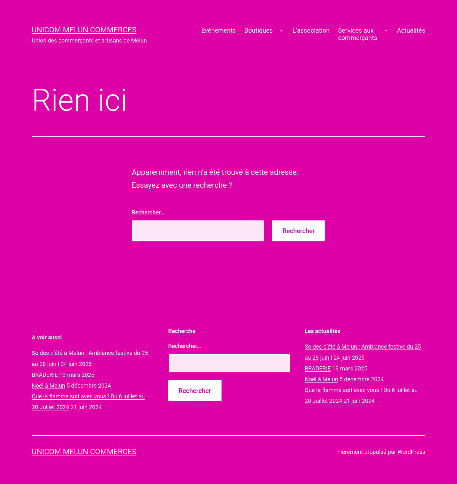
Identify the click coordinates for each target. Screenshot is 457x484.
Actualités (411, 30)
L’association (311, 30)
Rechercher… (148, 212)
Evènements (218, 30)
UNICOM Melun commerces (84, 29)
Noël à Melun (48, 385)
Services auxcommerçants (357, 34)
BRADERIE (45, 374)
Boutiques (258, 30)
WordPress (411, 451)
